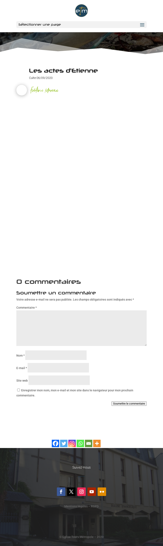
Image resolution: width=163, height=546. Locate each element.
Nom (20, 355)
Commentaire (26, 307)
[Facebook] (55, 441)
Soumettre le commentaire (129, 403)
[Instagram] (72, 441)
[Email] (88, 441)
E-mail (21, 368)
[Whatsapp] (80, 441)
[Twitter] (63, 441)
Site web (22, 380)
